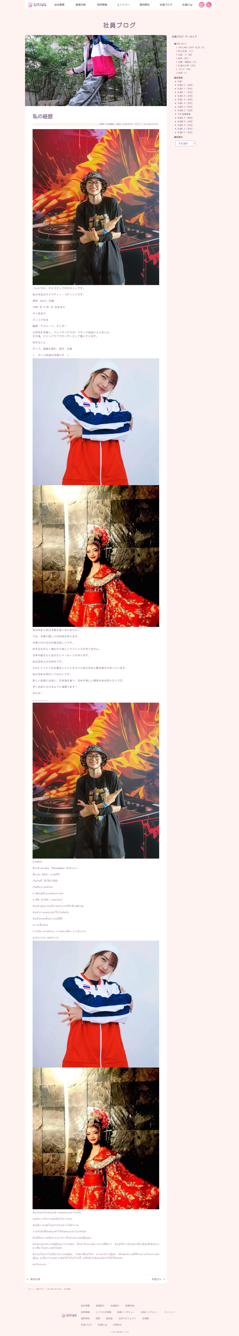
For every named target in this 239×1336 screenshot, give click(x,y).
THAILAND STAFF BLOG (151, 124)
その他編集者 (109, 124)
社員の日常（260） (187, 66)
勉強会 (109, 1318)
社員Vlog (187, 4)
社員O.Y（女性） (185, 89)
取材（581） (184, 58)
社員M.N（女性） (185, 121)
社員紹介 (115, 1306)
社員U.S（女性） (185, 85)
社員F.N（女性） (185, 103)
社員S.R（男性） (185, 118)
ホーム (30, 1289)
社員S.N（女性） (185, 96)
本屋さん (157, 1279)
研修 (98, 1318)
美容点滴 (35, 1279)
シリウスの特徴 (103, 1312)
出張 (180, 55)
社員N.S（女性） (185, 110)
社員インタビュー (149, 1312)
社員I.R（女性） (185, 99)
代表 (179, 81)
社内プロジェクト (127, 1318)
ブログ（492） (185, 69)
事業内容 (81, 4)
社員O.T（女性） (185, 92)
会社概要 (85, 1306)
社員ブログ (166, 4)
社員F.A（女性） (185, 129)
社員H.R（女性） (185, 125)
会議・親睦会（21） (188, 62)
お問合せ (117, 1325)
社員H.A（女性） (185, 107)
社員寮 (145, 1318)
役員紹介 (100, 1306)
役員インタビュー (126, 1312)
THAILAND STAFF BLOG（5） (192, 47)
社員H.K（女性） (185, 132)
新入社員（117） (186, 51)
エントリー (123, 4)
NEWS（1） (183, 73)
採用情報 (85, 1312)
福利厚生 (85, 1318)
